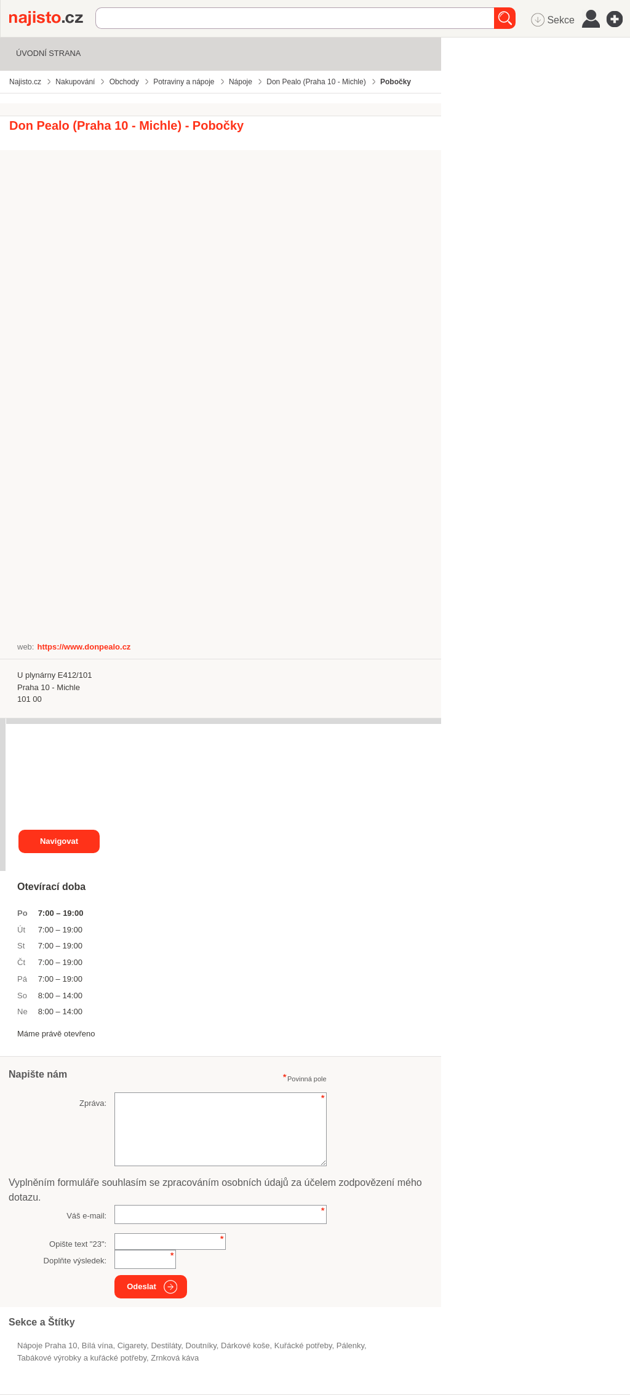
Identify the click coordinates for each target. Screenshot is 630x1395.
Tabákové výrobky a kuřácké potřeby (81, 1357)
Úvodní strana (48, 53)
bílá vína (97, 1345)
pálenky (350, 1345)
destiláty (166, 1345)
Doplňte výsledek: (75, 1260)
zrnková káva (175, 1357)
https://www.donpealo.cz (83, 646)
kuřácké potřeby (303, 1345)
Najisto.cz (52, 18)
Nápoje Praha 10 (47, 1345)
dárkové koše (245, 1345)
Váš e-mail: (86, 1215)
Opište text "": (77, 1244)
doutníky (201, 1345)
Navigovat (59, 841)
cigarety (132, 1345)
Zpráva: (92, 1103)
